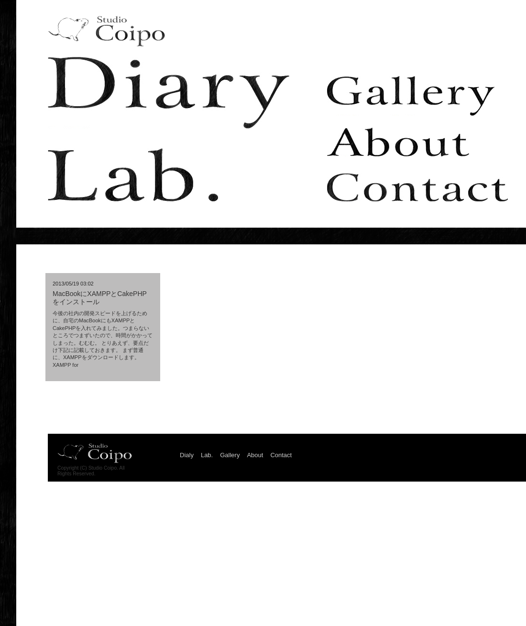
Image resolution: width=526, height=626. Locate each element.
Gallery (411, 96)
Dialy (168, 93)
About (398, 142)
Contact (417, 187)
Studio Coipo (106, 31)
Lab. (133, 174)
